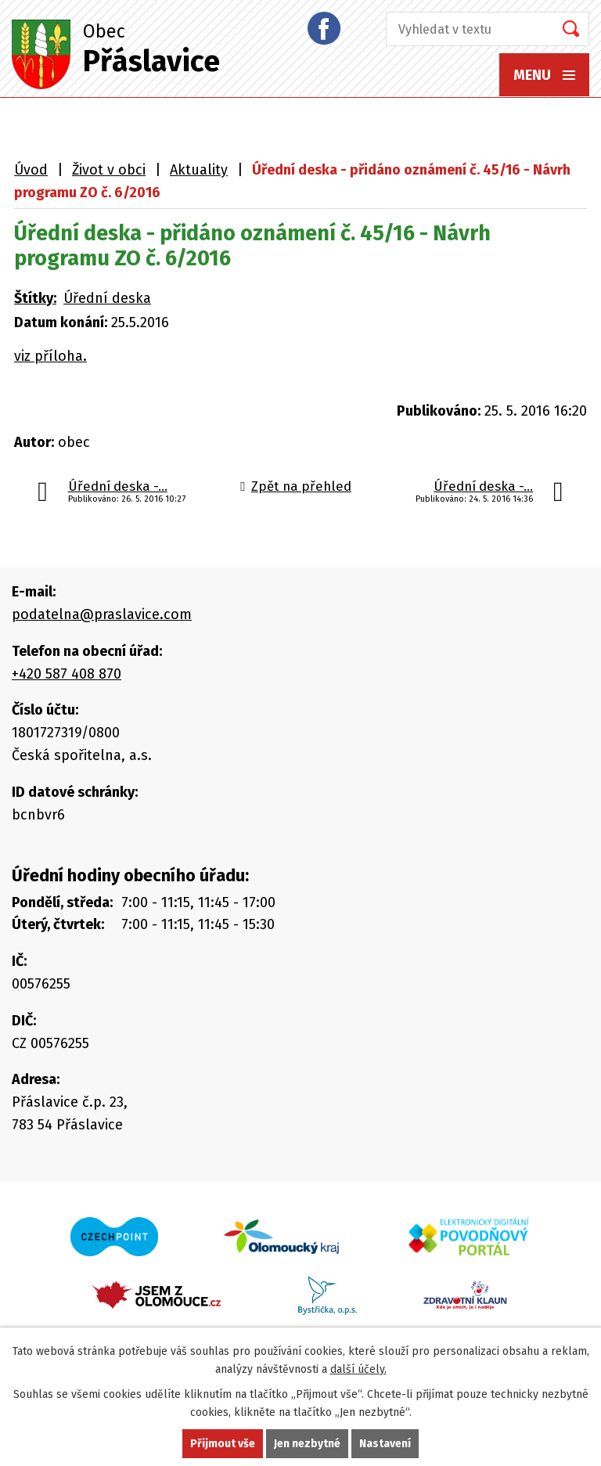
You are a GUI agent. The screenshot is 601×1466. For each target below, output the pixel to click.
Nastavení (385, 1443)
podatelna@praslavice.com (102, 614)
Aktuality (199, 169)
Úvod (31, 169)
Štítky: (35, 298)
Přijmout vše (222, 1443)
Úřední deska (107, 298)
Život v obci (109, 169)
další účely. (358, 1369)
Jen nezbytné (307, 1443)
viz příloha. (50, 356)
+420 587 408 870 (66, 674)
